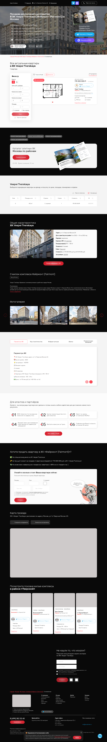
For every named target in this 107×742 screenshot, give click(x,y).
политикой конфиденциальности (35, 492)
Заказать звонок (17, 722)
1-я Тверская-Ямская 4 (82, 613)
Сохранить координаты (19, 522)
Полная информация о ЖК (53, 263)
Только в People (38, 75)
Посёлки (87, 698)
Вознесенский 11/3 (37, 613)
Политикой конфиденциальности (62, 736)
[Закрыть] (81, 732)
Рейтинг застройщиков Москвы (19, 139)
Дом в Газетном (59, 611)
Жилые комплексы (60, 701)
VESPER (65, 254)
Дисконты (49, 75)
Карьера (43, 703)
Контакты (43, 698)
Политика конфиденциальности (18, 728)
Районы (58, 697)
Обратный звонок (89, 3)
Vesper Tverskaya (79, 89)
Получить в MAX (84, 40)
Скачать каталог (21, 157)
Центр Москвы (14, 609)
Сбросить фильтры (20, 117)
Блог (42, 700)
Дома (86, 697)
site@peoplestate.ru (87, 724)
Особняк (35, 610)
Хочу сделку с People (53, 434)
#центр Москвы (14, 277)
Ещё (92, 93)
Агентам (39, 46)
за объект (20, 85)
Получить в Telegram (84, 34)
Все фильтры (92, 193)
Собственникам (45, 697)
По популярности (93, 75)
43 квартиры (67, 241)
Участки (87, 700)
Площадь (16, 480)
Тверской (28, 3)
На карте (32, 46)
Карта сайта (44, 701)
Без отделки (26, 110)
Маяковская (53, 3)
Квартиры (58, 698)
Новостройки (59, 700)
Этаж (30, 480)
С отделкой (16, 110)
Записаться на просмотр (40, 522)
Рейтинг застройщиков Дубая (53, 136)
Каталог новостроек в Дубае (18, 136)
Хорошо (77, 737)
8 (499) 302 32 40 (17, 719)
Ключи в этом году (59, 609)
